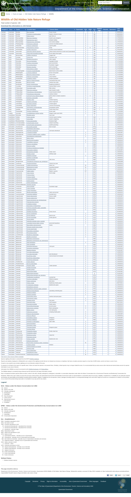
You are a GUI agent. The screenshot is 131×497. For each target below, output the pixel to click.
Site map (77, 2)
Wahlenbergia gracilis (32, 167)
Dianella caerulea (31, 185)
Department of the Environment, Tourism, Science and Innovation (92, 9)
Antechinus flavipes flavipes (34, 52)
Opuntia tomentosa (31, 164)
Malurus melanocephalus (33, 81)
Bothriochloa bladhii (32, 272)
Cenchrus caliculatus (32, 279)
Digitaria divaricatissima (33, 291)
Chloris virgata (30, 283)
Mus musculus (30, 32)
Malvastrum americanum (33, 239)
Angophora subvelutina (33, 248)
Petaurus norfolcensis (32, 46)
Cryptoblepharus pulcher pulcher (35, 113)
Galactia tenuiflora (31, 210)
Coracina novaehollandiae (33, 71)
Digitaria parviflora (31, 295)
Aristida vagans (31, 270)
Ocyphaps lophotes (32, 104)
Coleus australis (31, 189)
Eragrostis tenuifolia (32, 304)
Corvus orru (30, 57)
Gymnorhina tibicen (32, 65)
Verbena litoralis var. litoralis (34, 347)
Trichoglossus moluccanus (33, 94)
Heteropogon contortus (32, 308)
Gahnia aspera (30, 181)
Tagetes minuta (31, 154)
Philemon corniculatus (32, 77)
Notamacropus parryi (32, 40)
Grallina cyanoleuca (32, 56)
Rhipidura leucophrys (32, 59)
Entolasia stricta (31, 301)
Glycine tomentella (31, 218)
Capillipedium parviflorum (33, 277)
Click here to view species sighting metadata (12, 358)
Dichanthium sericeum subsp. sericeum (37, 289)
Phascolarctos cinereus (33, 48)
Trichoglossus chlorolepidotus (34, 92)
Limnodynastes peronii (32, 123)
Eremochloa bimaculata (33, 306)
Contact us (85, 2)
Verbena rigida (30, 349)
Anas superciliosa (31, 110)
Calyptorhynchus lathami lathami (35, 96)
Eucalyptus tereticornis (32, 260)
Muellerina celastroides (33, 235)
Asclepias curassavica (32, 131)
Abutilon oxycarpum (32, 237)
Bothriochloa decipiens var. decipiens (36, 275)
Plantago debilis (31, 266)
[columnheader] (4, 30)
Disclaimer (35, 485)
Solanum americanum (32, 341)
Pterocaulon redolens (32, 150)
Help (92, 2)
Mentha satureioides (32, 193)
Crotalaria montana (32, 204)
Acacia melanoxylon (32, 198)
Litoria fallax (30, 119)
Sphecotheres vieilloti (32, 69)
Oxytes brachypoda (32, 229)
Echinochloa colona (32, 297)
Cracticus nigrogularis (32, 63)
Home (8, 14)
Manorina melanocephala (33, 75)
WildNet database (34, 360)
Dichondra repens (31, 169)
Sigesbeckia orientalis (32, 152)
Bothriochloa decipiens (32, 274)
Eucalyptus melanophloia (33, 258)
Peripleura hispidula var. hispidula (35, 148)
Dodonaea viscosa (31, 337)
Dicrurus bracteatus (32, 61)
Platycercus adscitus (32, 90)
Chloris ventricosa (31, 281)
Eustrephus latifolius (32, 194)
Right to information (52, 485)
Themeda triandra (31, 327)
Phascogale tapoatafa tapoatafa (35, 54)
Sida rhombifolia (31, 245)
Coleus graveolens (31, 191)
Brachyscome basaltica (33, 140)
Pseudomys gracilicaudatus (34, 34)
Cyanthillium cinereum (32, 142)
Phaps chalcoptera (31, 106)
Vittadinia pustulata (31, 156)
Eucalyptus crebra (31, 256)
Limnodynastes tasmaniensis (34, 125)
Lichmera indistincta (32, 73)
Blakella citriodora (31, 250)
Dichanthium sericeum (32, 287)
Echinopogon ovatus (32, 299)
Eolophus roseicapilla (32, 98)
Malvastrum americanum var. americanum (37, 241)
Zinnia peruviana (31, 160)
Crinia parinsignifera (32, 121)
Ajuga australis (30, 187)
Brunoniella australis (32, 127)
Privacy (43, 485)
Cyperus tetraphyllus (32, 179)
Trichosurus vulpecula (32, 44)
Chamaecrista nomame (33, 202)
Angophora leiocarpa (32, 247)
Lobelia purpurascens (32, 166)
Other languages (93, 485)
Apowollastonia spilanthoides (34, 137)
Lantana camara (31, 345)
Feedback (103, 485)
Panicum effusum (31, 316)
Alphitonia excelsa (31, 335)
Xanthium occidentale (32, 158)
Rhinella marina (31, 115)
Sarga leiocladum (31, 324)
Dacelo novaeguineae (32, 84)
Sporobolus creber (31, 326)
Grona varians (30, 220)
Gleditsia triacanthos (32, 212)
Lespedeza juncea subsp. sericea (35, 223)
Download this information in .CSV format (16, 26)
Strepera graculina (31, 67)
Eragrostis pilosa (31, 302)
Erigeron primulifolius (32, 144)
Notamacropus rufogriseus (33, 42)
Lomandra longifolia (32, 133)
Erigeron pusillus (31, 146)
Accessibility (63, 485)
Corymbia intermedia (32, 254)
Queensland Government (65, 493)
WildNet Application (34, 370)
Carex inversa (30, 173)
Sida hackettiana (31, 243)
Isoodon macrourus (32, 50)
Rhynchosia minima (32, 233)
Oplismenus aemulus (32, 312)
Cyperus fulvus (30, 175)
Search (126, 2)
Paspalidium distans (32, 318)
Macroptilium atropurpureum (34, 225)
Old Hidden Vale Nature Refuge (35, 14)
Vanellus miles (30, 100)
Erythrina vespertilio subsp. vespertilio (36, 208)
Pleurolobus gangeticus (33, 231)
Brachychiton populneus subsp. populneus (37, 343)
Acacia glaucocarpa (32, 196)
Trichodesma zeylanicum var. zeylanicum (37, 162)
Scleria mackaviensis (32, 183)
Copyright (27, 485)
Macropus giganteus (32, 38)
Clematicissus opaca (32, 353)
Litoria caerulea (31, 117)
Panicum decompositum (33, 314)
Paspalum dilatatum (32, 320)
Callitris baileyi (30, 171)
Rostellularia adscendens (33, 129)
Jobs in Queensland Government (78, 485)
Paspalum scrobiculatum (33, 322)
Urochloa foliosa (31, 329)
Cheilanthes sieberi (32, 333)
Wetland (44, 370)
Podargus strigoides (32, 102)
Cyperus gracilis (31, 177)
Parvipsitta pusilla (31, 88)
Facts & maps (17, 14)
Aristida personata (31, 268)
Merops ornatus (31, 83)
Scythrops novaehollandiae (34, 86)
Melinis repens (30, 310)
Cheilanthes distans (32, 331)
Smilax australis (31, 339)
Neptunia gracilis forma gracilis (34, 227)
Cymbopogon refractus (32, 285)
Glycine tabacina (31, 216)
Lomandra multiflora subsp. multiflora (36, 135)
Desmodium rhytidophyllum (34, 206)
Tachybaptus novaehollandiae (34, 108)
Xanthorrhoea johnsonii (33, 354)
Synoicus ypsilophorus (32, 111)
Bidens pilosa (30, 139)
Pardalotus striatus (31, 79)
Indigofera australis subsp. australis (36, 221)
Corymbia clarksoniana (32, 252)
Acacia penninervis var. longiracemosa (36, 200)
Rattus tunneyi (30, 36)
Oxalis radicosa (31, 262)
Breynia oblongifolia (32, 264)
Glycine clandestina (32, 214)
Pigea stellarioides (31, 351)
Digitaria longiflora (31, 293)
